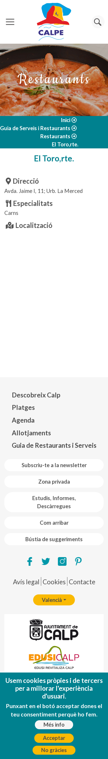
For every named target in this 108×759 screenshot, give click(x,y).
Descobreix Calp (36, 395)
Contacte (82, 582)
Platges (23, 407)
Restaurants (55, 136)
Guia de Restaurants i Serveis (54, 445)
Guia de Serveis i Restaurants (35, 128)
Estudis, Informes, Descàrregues (54, 502)
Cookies (54, 582)
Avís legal (26, 582)
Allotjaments (31, 433)
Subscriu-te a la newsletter (54, 465)
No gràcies (54, 750)
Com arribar (54, 522)
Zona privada (54, 481)
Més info (54, 724)
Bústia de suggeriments (54, 539)
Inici (65, 120)
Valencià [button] (52, 600)
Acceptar (54, 738)
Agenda (23, 420)
